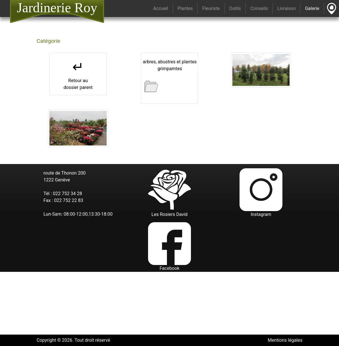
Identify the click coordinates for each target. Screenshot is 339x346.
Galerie (313, 8)
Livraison (286, 8)
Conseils (259, 8)
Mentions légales (285, 340)
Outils (235, 8)
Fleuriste (211, 8)
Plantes (185, 8)
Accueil (160, 8)
